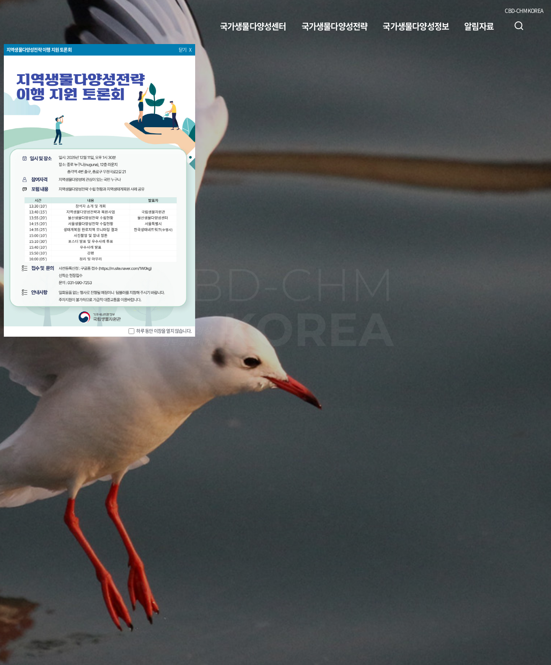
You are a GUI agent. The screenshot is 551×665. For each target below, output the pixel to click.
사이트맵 (538, 26)
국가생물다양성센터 (253, 26)
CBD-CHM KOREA (524, 10)
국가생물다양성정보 (416, 26)
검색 (519, 26)
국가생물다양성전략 (335, 26)
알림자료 (479, 26)
